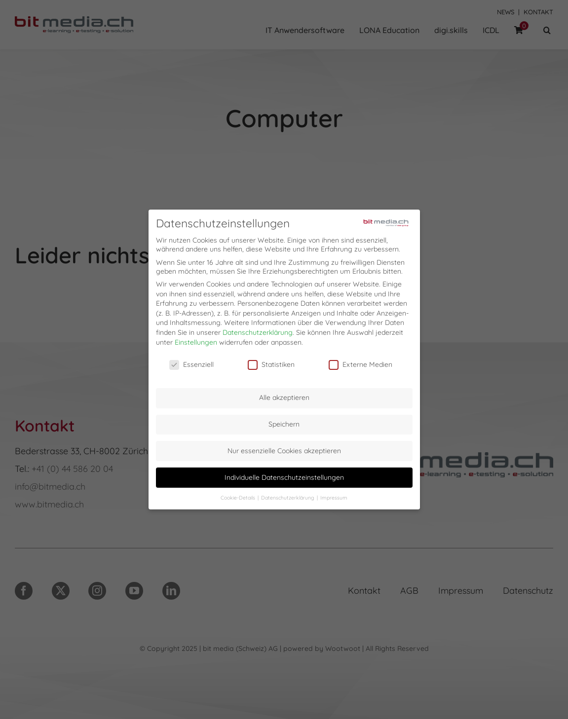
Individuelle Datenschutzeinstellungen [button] (284, 474)
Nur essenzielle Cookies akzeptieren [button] (284, 448)
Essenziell (191, 362)
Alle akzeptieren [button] (284, 395)
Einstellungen (196, 339)
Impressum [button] (333, 495)
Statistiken (271, 362)
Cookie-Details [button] (239, 495)
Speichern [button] (284, 421)
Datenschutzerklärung (258, 329)
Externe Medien (360, 362)
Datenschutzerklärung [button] (288, 495)
